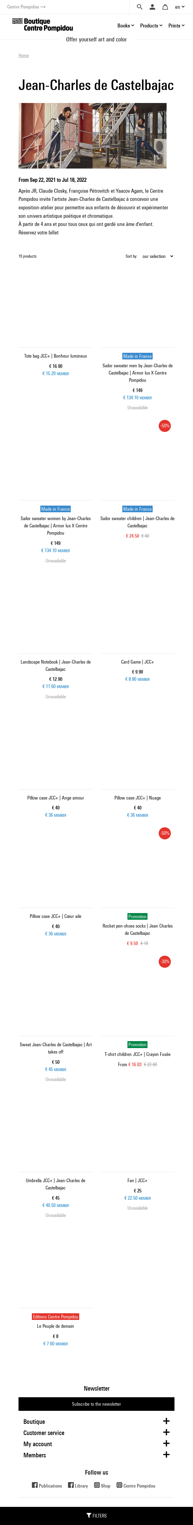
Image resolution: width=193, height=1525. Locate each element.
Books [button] (123, 25)
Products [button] (149, 25)
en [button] (177, 7)
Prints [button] (174, 25)
